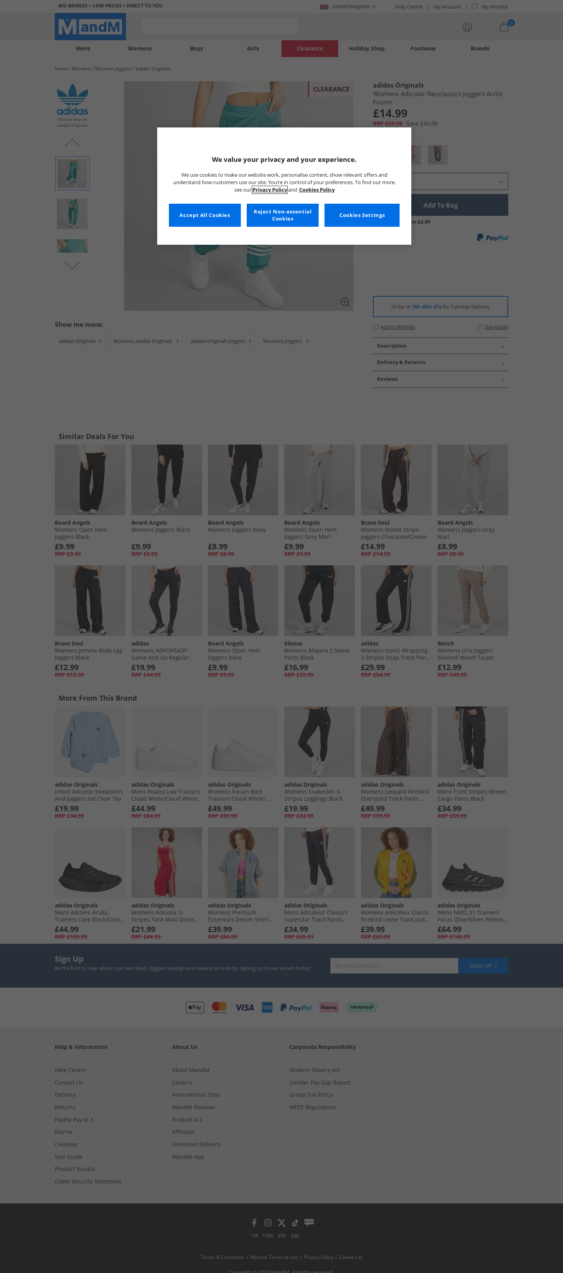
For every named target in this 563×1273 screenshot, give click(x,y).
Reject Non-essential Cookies (283, 215)
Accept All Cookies (204, 215)
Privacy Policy (270, 189)
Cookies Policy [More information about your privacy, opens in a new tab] (317, 189)
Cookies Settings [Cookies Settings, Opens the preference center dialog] (362, 215)
